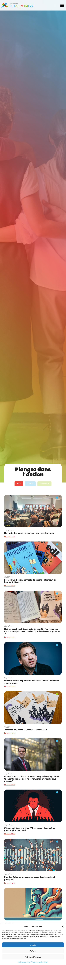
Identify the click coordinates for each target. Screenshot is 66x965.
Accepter (33, 945)
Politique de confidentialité (39, 962)
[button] (63, 926)
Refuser (33, 951)
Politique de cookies (24, 962)
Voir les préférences (33, 957)
